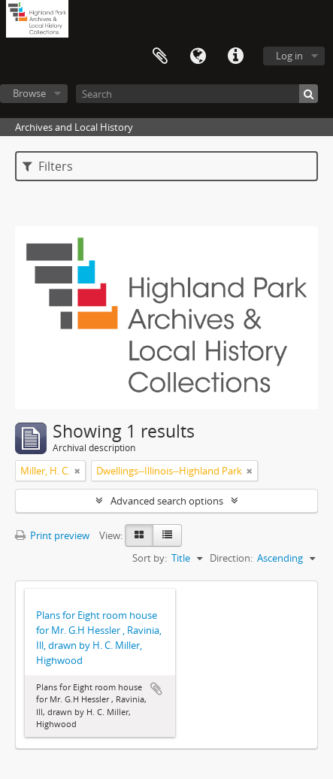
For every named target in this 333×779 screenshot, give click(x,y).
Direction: (231, 558)
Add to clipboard (156, 688)
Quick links (235, 56)
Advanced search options (166, 501)
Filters (48, 166)
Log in (289, 55)
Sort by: (149, 558)
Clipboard (160, 56)
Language (197, 56)
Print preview (52, 535)
